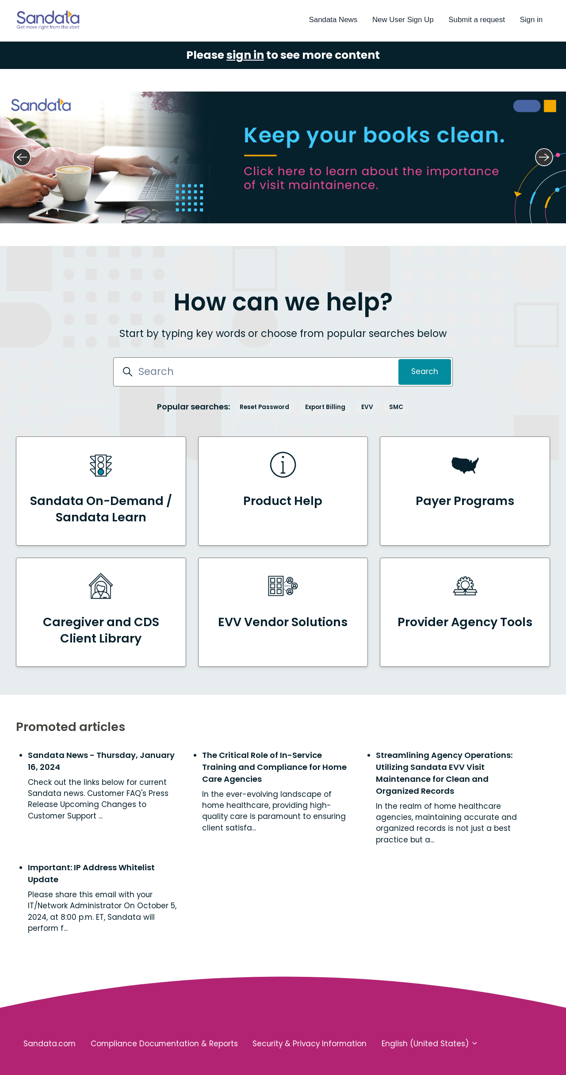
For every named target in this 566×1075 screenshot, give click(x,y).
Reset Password (264, 405)
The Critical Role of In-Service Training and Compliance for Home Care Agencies (274, 764)
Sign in (531, 19)
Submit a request (476, 19)
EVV (367, 405)
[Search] (283, 370)
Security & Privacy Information (309, 1042)
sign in (245, 53)
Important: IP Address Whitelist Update (91, 871)
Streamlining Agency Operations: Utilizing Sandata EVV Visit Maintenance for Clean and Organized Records (444, 770)
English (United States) (430, 1042)
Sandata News (333, 19)
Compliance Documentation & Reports (164, 1042)
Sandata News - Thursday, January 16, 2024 (101, 758)
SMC (396, 405)
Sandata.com (49, 1042)
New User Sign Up (403, 19)
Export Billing (325, 405)
